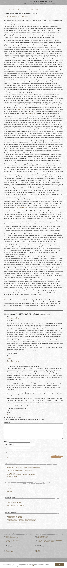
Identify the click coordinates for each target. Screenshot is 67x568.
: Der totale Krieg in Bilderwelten (17, 468)
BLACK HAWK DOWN (23, 109)
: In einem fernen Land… (20, 470)
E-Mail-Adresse (8, 444)
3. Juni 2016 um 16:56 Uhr (13, 361)
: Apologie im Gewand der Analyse (23, 467)
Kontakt (37, 549)
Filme (10, 9)
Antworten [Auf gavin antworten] (9, 415)
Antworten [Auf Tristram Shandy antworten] (9, 358)
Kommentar (7, 422)
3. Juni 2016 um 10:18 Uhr (13, 318)
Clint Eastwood (26, 9)
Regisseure (20, 9)
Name (6, 441)
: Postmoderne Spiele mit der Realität (24, 471)
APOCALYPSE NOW (22, 207)
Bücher (7, 549)
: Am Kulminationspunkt (39, 9)
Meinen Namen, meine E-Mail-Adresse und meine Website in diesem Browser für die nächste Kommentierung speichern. (29, 452)
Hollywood (15, 9)
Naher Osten (9, 491)
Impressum (38, 550)
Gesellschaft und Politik (9, 551)
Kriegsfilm (9, 490)
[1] (46, 228)
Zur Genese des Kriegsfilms (12, 476)
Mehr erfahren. (32, 566)
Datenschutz (38, 551)
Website (6, 448)
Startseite (6, 9)
